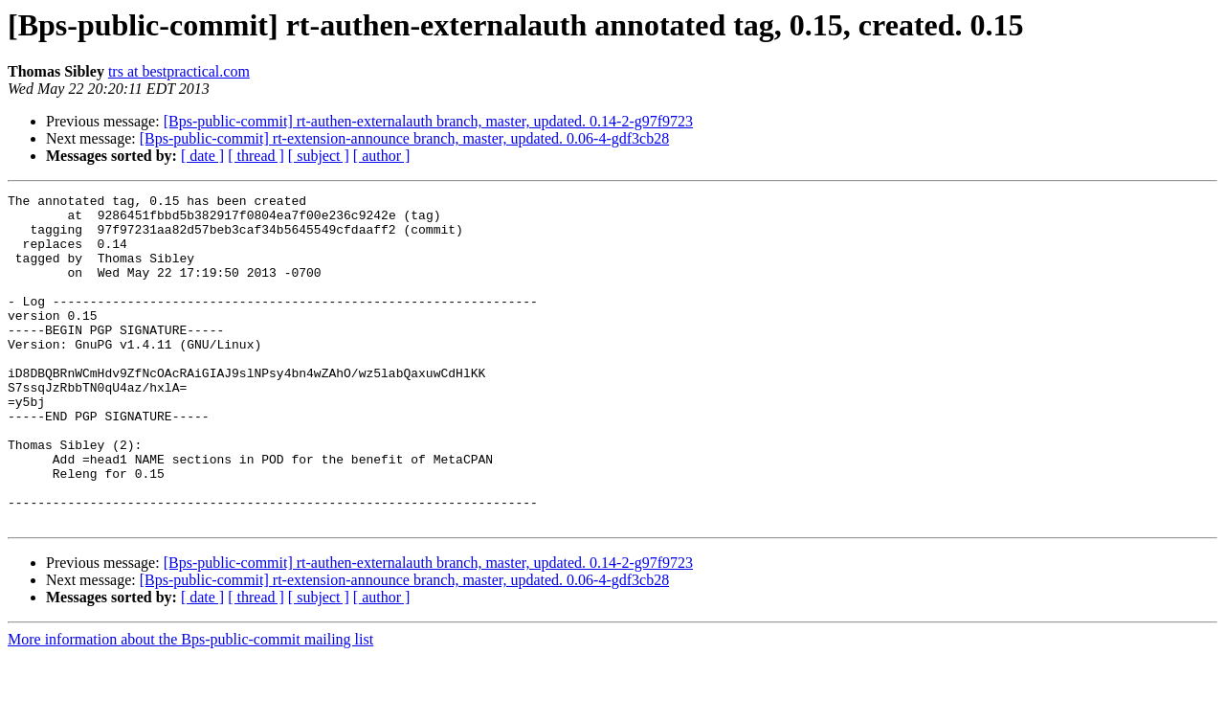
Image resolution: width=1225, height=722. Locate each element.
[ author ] (382, 155)
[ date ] (202, 155)
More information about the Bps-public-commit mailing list (190, 705)
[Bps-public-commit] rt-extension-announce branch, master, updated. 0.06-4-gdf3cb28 (404, 138)
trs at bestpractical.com (179, 71)
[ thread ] (256, 155)
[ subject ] (318, 155)
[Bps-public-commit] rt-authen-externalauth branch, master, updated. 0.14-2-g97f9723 (428, 121)
